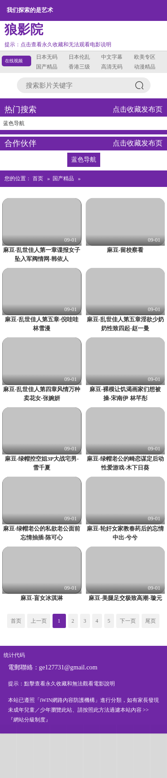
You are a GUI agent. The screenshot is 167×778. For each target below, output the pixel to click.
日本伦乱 (79, 57)
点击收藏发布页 (138, 109)
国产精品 (46, 67)
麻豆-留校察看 (125, 250)
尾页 (150, 621)
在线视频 (14, 60)
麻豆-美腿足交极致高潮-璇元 (125, 598)
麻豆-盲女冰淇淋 (41, 598)
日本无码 (46, 57)
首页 (38, 178)
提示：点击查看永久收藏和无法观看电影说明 (57, 44)
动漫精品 (144, 67)
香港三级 (79, 67)
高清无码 (111, 67)
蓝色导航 (13, 123)
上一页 (39, 621)
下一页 (128, 621)
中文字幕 (111, 57)
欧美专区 (144, 57)
